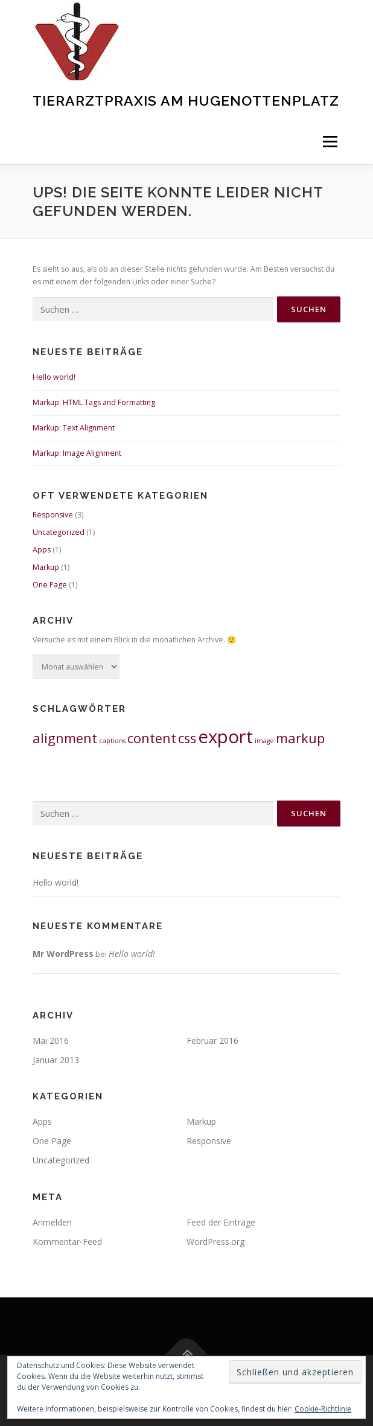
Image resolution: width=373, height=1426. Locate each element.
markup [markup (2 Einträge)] (300, 738)
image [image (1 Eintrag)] (264, 741)
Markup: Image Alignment (77, 453)
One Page (50, 585)
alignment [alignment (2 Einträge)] (65, 738)
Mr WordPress (63, 953)
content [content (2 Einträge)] (151, 738)
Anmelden (52, 1222)
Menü (329, 141)
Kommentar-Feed (67, 1241)
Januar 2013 (56, 1060)
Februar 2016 (212, 1040)
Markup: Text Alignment (74, 428)
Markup (46, 567)
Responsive (53, 515)
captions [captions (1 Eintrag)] (112, 741)
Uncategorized (58, 532)
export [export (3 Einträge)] (225, 736)
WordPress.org (215, 1241)
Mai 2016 (51, 1040)
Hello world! (54, 377)
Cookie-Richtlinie (323, 1409)
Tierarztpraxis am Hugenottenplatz (186, 100)
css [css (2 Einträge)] (187, 738)
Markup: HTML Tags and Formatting (94, 402)
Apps (42, 550)
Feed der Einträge (220, 1222)
